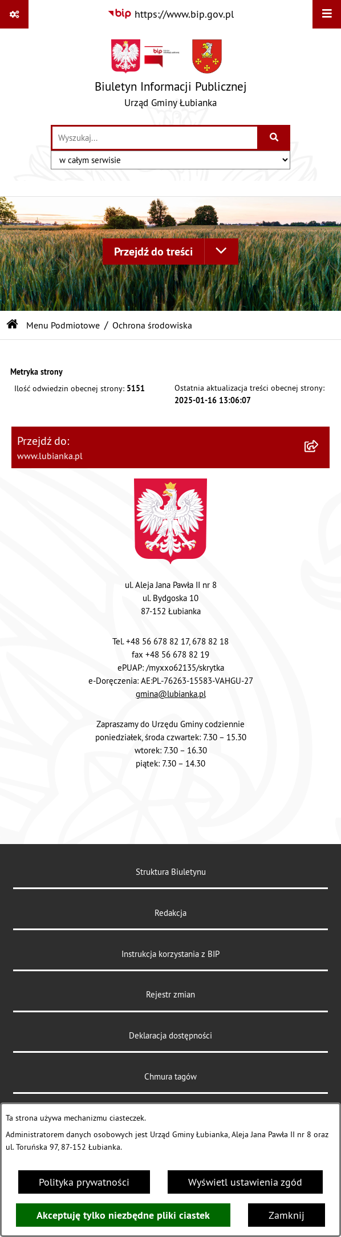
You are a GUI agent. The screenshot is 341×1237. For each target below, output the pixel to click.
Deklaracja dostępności (170, 1035)
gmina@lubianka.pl (171, 693)
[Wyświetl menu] (326, 14)
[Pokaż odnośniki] (14, 14)
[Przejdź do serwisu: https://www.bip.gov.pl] (170, 14)
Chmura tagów (170, 1076)
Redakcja (170, 912)
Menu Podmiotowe (63, 325)
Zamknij (287, 1215)
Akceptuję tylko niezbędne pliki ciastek (123, 1215)
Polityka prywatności (84, 1182)
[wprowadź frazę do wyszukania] (155, 138)
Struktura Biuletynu (171, 871)
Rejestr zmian (170, 994)
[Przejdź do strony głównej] (171, 76)
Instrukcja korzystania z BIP (170, 953)
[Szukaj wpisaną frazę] (274, 138)
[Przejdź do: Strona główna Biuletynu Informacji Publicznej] (12, 325)
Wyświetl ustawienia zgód (245, 1182)
